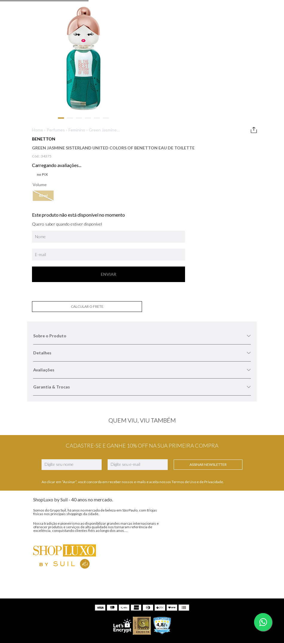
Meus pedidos (109, 487)
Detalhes (228, 106)
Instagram (171, 456)
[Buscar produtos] (241, 40)
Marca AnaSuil (57, 466)
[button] (141, 165)
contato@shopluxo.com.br (167, 612)
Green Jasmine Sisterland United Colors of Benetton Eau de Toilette (161, 81)
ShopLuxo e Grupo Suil (65, 455)
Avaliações (228, 123)
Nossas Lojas (57, 477)
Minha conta (108, 477)
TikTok (168, 480)
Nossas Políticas (59, 487)
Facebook (170, 468)
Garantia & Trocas (228, 140)
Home (136, 81)
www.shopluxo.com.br (208, 592)
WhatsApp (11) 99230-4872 (122, 466)
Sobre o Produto (228, 89)
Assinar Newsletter (177, 409)
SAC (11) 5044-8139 (116, 455)
